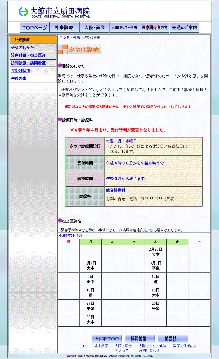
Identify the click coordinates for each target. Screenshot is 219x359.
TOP (84, 346)
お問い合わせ (149, 350)
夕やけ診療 (20, 71)
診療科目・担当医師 (28, 55)
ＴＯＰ (64, 37)
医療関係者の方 (185, 346)
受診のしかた (22, 47)
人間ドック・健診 (152, 346)
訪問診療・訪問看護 (28, 63)
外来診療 (101, 346)
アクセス (122, 350)
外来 (76, 37)
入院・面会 (123, 346)
